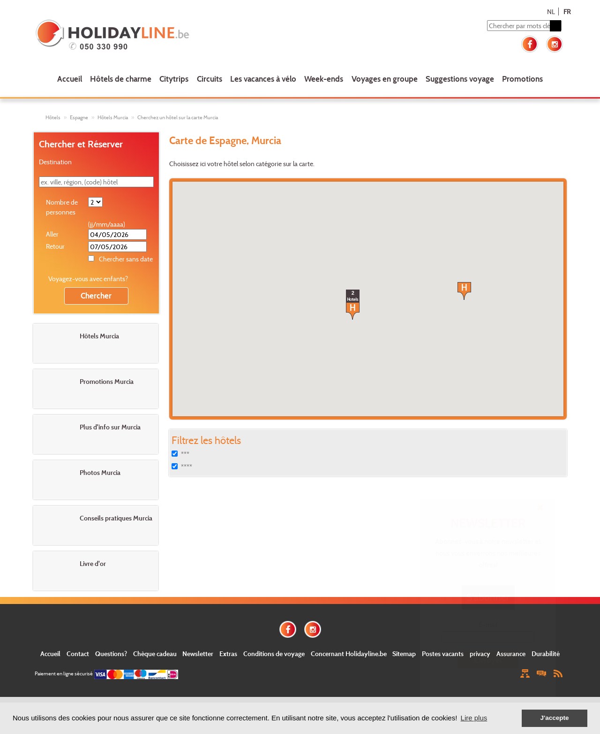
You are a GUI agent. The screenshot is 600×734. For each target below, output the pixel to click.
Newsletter (197, 654)
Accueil (69, 79)
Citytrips (173, 79)
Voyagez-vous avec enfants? (88, 279)
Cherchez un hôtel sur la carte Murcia (177, 117)
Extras (228, 654)
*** (185, 454)
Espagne (79, 117)
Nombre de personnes (62, 207)
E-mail (488, 624)
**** (186, 467)
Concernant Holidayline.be (349, 654)
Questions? (111, 654)
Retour (55, 246)
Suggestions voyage (460, 79)
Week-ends (323, 79)
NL (551, 11)
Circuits (209, 79)
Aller (52, 234)
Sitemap (404, 654)
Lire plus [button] (474, 718)
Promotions (522, 79)
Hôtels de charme (120, 79)
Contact (78, 654)
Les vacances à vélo (263, 79)
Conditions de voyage (274, 654)
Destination (55, 162)
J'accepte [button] (554, 717)
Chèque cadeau (155, 654)
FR (566, 11)
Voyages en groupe (385, 79)
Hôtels (52, 117)
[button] (464, 291)
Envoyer (488, 660)
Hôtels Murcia (113, 117)
